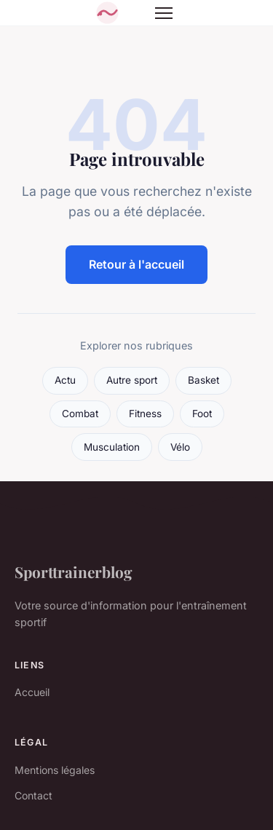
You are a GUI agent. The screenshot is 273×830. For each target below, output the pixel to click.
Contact (33, 795)
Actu (65, 380)
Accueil (32, 692)
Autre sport (131, 380)
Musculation (112, 447)
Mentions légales (55, 770)
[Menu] (163, 13)
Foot (202, 413)
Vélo (180, 447)
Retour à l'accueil (136, 264)
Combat (80, 413)
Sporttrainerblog (73, 571)
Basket (203, 380)
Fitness (145, 413)
